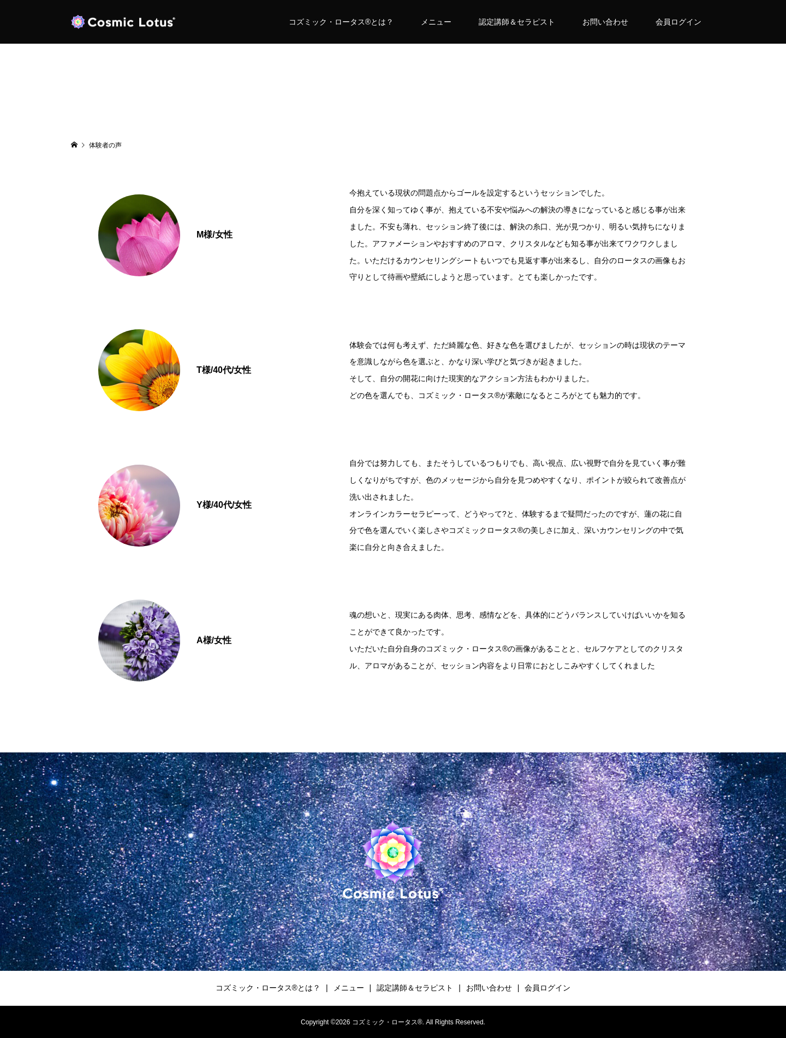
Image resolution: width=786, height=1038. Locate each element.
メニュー (436, 21)
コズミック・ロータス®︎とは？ (341, 21)
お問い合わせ (605, 21)
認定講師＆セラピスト (517, 21)
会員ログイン (678, 21)
